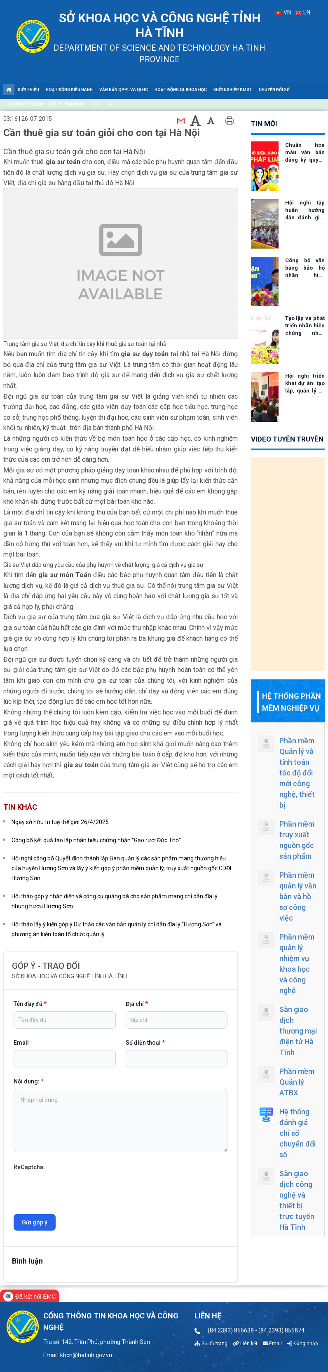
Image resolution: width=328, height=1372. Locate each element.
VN (283, 12)
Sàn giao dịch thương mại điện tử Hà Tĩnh (287, 1030)
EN (303, 12)
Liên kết (245, 1343)
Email (21, 1042)
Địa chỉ (137, 1004)
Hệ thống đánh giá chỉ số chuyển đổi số (287, 1133)
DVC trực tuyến (24, 104)
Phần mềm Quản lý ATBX (286, 1081)
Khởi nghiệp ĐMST (232, 89)
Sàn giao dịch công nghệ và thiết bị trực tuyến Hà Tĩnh (286, 1199)
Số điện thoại (145, 1042)
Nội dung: (29, 1081)
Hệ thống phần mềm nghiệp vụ (291, 702)
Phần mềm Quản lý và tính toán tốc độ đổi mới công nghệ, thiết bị (286, 772)
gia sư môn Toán (65, 575)
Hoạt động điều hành (69, 89)
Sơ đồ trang (210, 1343)
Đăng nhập (302, 1343)
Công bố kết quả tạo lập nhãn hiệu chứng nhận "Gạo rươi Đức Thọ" (96, 840)
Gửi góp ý (34, 1222)
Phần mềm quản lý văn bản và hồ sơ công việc (287, 896)
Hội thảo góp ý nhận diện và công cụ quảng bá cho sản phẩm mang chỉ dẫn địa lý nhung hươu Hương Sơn (115, 901)
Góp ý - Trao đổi (66, 104)
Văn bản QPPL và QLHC (123, 89)
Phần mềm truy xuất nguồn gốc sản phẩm (286, 839)
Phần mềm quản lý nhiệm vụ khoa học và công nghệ (286, 963)
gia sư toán (64, 162)
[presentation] (76, 1188)
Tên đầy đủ (30, 1004)
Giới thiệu (28, 89)
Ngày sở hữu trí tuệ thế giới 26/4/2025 (60, 822)
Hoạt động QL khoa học (181, 89)
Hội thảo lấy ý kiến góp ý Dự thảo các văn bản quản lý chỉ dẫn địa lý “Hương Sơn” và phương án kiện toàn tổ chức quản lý (117, 929)
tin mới (264, 124)
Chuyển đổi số (274, 89)
